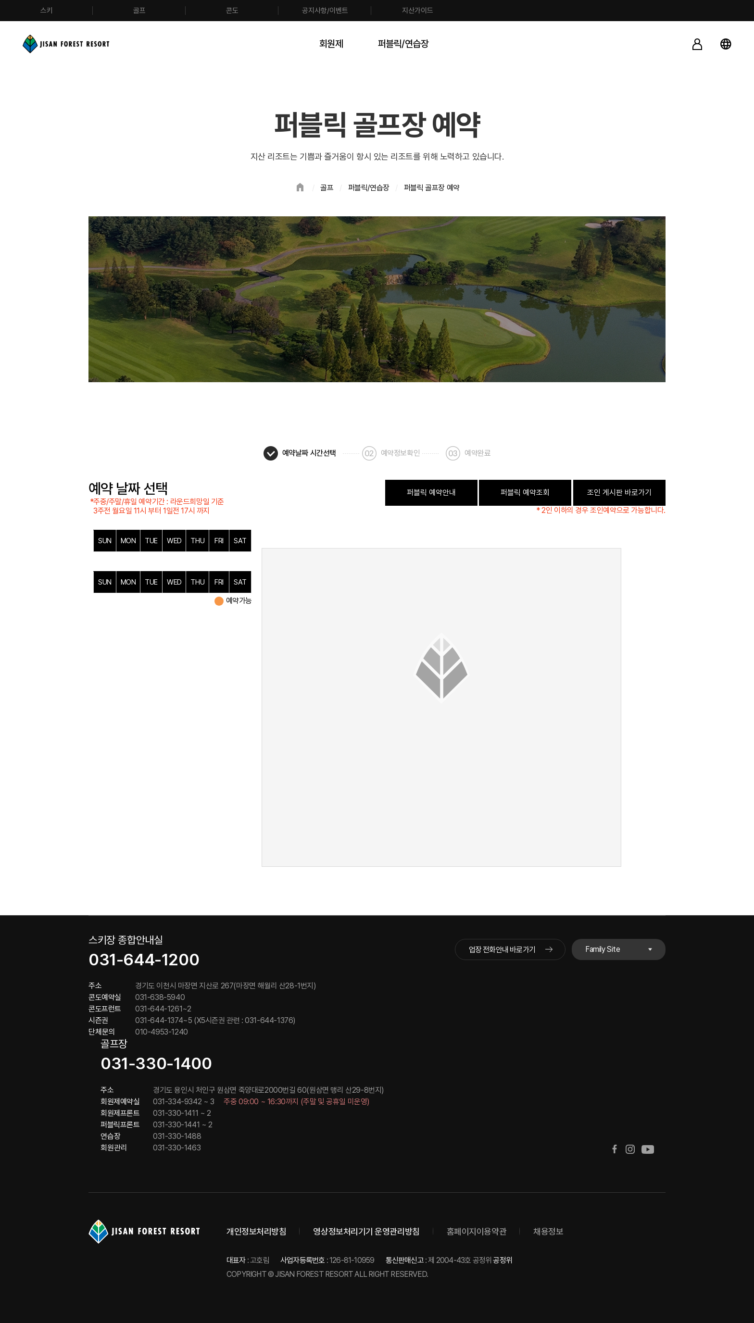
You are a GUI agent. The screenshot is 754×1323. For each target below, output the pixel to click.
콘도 (232, 10)
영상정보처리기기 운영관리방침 (366, 1231)
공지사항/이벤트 (325, 10)
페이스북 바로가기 (614, 1149)
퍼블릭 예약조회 (525, 492)
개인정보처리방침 (256, 1231)
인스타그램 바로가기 (630, 1149)
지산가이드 (417, 10)
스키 (46, 10)
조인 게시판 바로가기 (619, 492)
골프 (139, 10)
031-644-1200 (143, 959)
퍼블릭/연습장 (403, 44)
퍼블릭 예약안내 (431, 492)
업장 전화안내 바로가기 (502, 949)
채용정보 (548, 1231)
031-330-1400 (156, 1063)
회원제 (331, 44)
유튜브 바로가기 (647, 1149)
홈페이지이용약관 (476, 1231)
